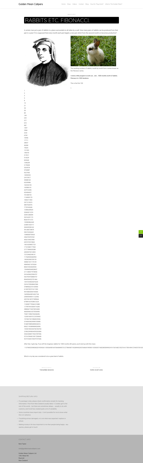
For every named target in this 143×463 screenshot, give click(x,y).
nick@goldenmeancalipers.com (29, 448)
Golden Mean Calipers (28, 4)
